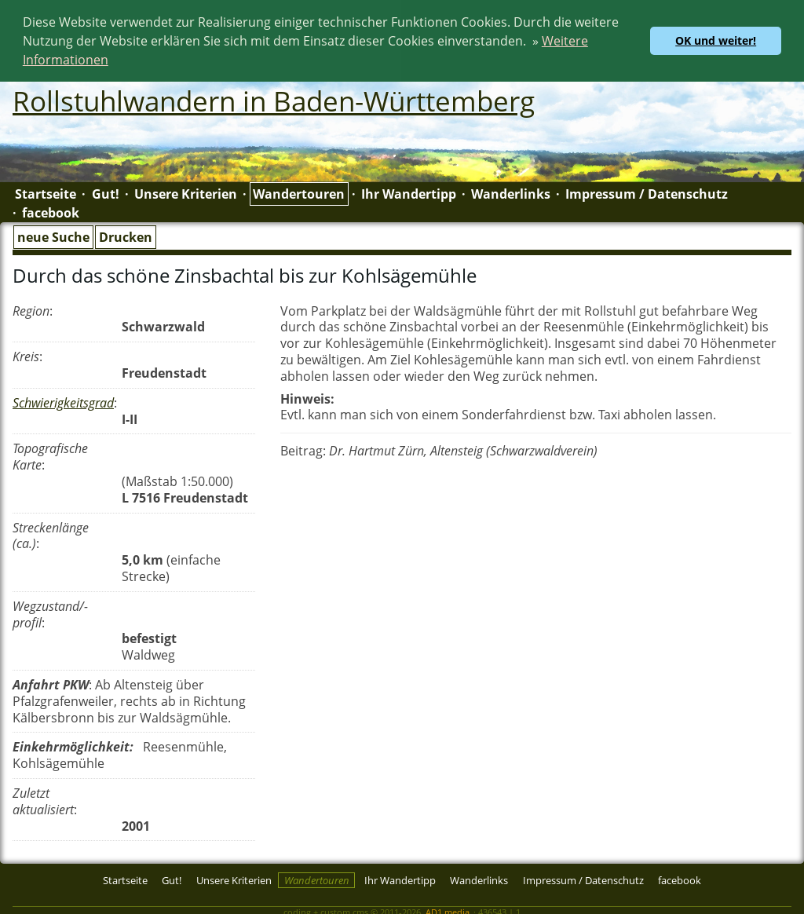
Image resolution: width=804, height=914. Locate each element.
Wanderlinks (510, 192)
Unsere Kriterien (185, 192)
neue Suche (53, 235)
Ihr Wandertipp (408, 192)
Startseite (45, 192)
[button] (113, 62)
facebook (50, 211)
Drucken (125, 235)
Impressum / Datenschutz (646, 192)
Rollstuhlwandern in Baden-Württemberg (274, 99)
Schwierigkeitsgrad (63, 401)
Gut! (105, 192)
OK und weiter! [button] (715, 40)
